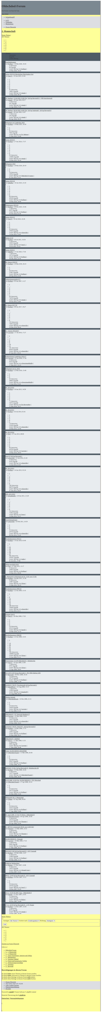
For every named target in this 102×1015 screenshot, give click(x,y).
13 (10, 604)
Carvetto (10, 332)
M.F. (9, 434)
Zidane (10, 799)
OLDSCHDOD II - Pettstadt (14, 839)
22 (10, 649)
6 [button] (5, 48)
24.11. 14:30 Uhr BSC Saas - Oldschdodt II (18, 893)
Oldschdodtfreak (13, 699)
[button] (5, 50)
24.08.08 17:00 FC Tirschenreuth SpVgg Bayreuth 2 (21, 685)
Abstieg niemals (10, 697)
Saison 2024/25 (10, 140)
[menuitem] (7, 20)
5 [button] (5, 47)
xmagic (23, 93)
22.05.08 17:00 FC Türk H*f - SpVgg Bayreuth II (20, 726)
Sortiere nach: (29, 920)
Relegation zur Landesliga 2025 (15, 122)
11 (10, 346)
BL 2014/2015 (9, 410)
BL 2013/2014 (9, 432)
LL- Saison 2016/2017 (12, 331)
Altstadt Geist (25, 870)
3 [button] (5, 43)
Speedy (23, 630)
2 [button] (5, 42)
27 (10, 554)
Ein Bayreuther (25, 404)
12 (10, 602)
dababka (10, 183)
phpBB (11, 992)
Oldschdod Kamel (13, 752)
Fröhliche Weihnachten (12, 863)
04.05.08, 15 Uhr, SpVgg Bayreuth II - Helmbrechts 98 (22, 768)
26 (10, 552)
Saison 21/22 (9, 238)
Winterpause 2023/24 (11, 205)
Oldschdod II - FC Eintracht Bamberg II (17, 714)
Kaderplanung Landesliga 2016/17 (15, 356)
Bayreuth (11, 675)
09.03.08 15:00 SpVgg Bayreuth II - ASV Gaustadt (20, 851)
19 (10, 643)
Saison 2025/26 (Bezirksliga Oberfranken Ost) (19, 74)
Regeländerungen (10, 62)
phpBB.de (22, 995)
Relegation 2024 (10, 164)
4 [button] (5, 45)
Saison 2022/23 (10, 217)
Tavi (9, 566)
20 (10, 645)
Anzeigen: (11, 920)
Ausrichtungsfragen (11, 520)
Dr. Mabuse (24, 134)
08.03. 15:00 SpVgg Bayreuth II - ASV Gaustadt (20, 875)
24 (10, 549)
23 (10, 547)
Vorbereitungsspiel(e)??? (12, 279)
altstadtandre (12, 496)
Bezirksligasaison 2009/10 (13, 589)
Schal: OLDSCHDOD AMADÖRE (16, 751)
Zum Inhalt (5, 14)
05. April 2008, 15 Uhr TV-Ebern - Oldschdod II (20, 815)
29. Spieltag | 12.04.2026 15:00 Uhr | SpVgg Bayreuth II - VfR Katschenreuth (28, 98)
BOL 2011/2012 (10, 494)
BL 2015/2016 (9, 387)
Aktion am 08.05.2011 (12, 564)
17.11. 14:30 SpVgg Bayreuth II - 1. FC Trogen (19, 905)
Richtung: (47, 920)
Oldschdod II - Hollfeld (12, 739)
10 (10, 344)
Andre (23, 559)
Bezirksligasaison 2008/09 (13, 635)
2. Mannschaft (8, 31)
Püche (23, 899)
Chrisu (23, 583)
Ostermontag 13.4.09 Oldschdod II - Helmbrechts (20, 661)
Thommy (24, 821)
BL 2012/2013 (9, 468)
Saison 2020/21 (10, 250)
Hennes (10, 865)
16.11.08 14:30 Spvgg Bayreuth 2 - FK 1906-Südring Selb (23, 673)
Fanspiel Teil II (10, 614)
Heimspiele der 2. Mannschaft (14, 797)
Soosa (23, 514)
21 (10, 647)
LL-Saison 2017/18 (11, 305)
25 (10, 550)
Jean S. (10, 76)
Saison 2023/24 (10, 181)
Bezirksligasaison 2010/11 (13, 539)
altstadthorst (11, 687)
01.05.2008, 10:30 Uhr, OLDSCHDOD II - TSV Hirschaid (23, 780)
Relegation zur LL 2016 (12, 369)
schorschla (24, 232)
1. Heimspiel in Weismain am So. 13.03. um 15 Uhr (21, 576)
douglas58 (24, 692)
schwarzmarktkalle (27, 363)
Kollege (10, 64)
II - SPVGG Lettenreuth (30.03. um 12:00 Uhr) (19, 827)
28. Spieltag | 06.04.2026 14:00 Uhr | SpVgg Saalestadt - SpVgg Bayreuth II (28, 110)
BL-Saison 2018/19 (11, 262)
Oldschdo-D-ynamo (27, 176)
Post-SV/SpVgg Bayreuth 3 (13, 456)
